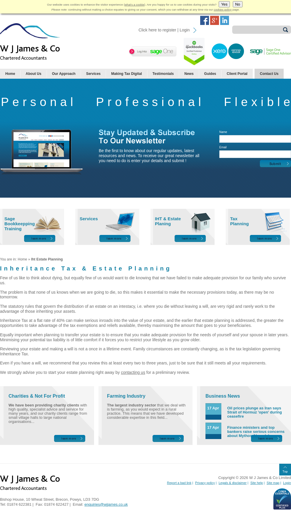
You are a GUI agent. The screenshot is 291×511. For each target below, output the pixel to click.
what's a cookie (134, 4)
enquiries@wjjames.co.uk (106, 504)
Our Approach (64, 74)
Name (223, 132)
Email (223, 147)
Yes (224, 4)
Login (287, 483)
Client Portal (237, 74)
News (188, 74)
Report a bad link (179, 483)
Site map (273, 483)
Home (10, 74)
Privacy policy (205, 483)
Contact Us (269, 74)
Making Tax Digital (126, 74)
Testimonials (163, 74)
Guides (210, 74)
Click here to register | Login (164, 30)
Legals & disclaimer (233, 483)
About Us (33, 74)
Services (93, 74)
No (237, 4)
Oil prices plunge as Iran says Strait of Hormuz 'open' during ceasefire (254, 412)
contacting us (133, 372)
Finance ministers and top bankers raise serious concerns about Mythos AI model (256, 431)
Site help (256, 483)
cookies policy (223, 9)
